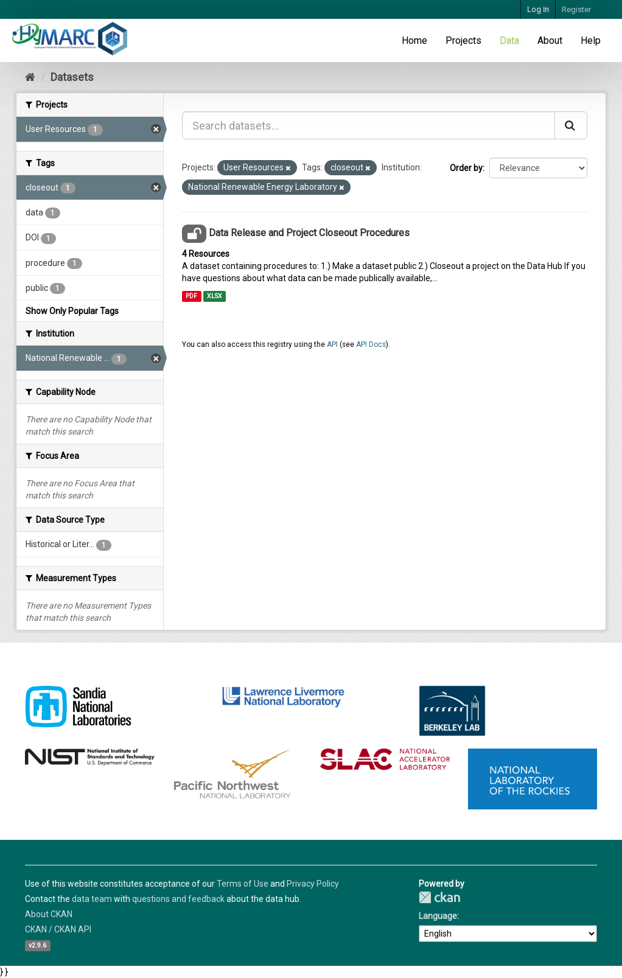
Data (509, 40)
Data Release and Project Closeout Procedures (309, 233)
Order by (466, 168)
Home (414, 40)
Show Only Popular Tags (72, 311)
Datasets (72, 77)
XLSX (214, 296)
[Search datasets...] (368, 125)
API (332, 344)
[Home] (30, 77)
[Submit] (570, 125)
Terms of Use (242, 884)
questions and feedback (178, 899)
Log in (538, 9)
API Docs (371, 344)
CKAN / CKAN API (58, 929)
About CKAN (48, 914)
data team (92, 899)
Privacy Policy (313, 884)
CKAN (439, 897)
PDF (191, 296)
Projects (463, 40)
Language (438, 916)
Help (591, 40)
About (549, 40)
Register (576, 9)
